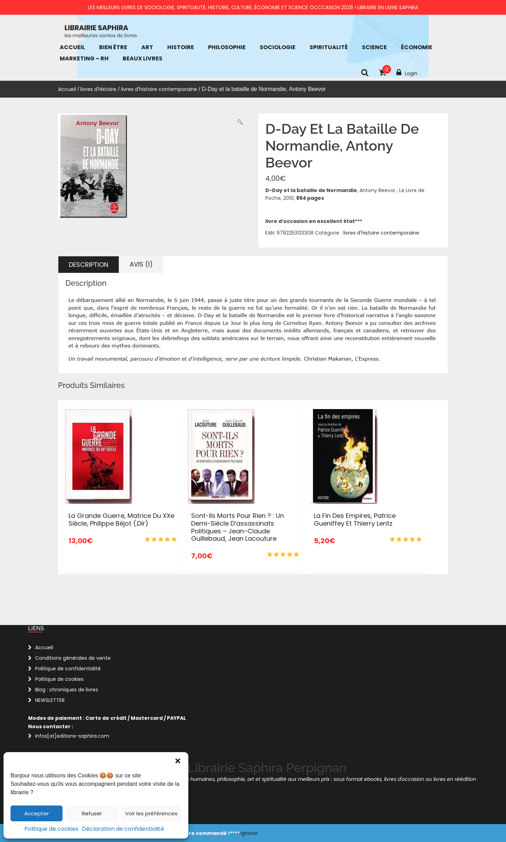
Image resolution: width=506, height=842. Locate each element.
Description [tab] (88, 264)
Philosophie (227, 47)
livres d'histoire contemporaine (159, 89)
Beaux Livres (142, 58)
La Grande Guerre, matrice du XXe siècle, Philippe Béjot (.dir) (121, 519)
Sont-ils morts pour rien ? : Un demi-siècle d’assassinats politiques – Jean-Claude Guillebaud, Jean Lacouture (237, 527)
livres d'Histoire (98, 89)
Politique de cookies (51, 829)
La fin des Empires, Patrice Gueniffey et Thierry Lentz (355, 519)
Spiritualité (329, 47)
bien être (113, 47)
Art (147, 47)
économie (416, 47)
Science (374, 47)
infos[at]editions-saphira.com (72, 735)
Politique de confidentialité (68, 668)
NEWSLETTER (50, 700)
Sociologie (278, 47)
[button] (177, 760)
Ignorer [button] (249, 833)
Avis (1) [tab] (141, 264)
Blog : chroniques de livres (66, 689)
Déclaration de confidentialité (123, 829)
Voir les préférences (151, 813)
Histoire (180, 47)
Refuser (92, 813)
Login (406, 72)
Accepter (36, 813)
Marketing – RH (84, 58)
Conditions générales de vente (73, 658)
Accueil (72, 47)
